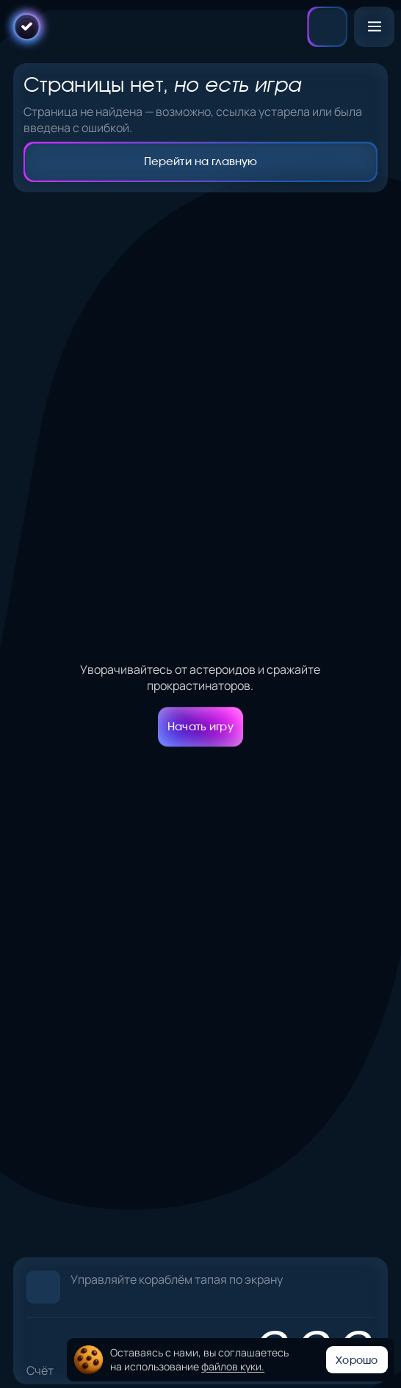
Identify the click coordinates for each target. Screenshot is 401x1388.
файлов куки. (232, 1366)
